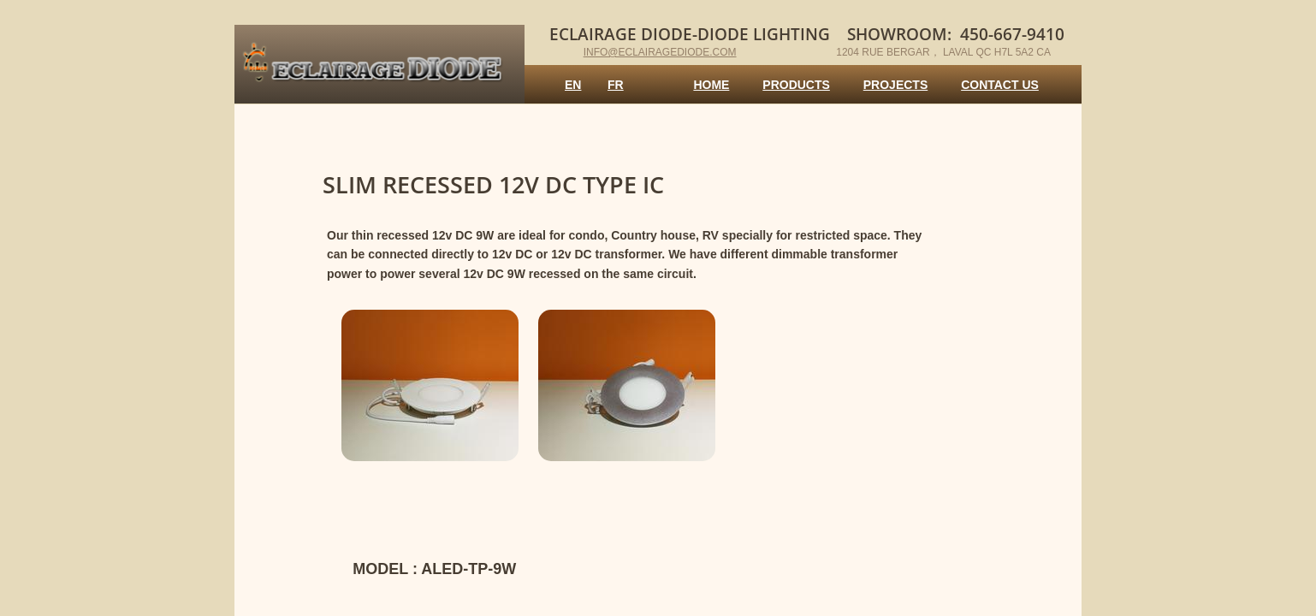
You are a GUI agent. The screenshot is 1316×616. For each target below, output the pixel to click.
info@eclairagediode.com (660, 52)
